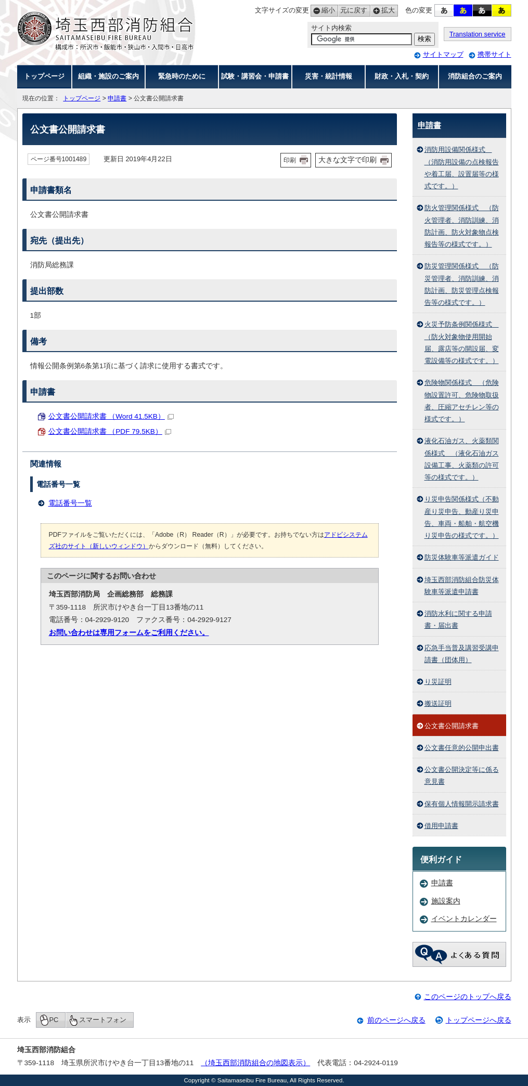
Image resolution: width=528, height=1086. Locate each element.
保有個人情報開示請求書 (461, 804)
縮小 (323, 10)
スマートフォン (102, 1020)
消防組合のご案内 (475, 76)
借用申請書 (441, 826)
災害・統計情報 (328, 76)
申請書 (117, 98)
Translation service (477, 34)
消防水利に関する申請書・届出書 (458, 619)
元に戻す (352, 10)
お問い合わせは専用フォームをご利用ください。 (129, 633)
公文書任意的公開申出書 (461, 748)
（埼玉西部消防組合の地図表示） (255, 1063)
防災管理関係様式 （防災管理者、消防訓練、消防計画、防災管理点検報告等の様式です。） (461, 284)
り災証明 (438, 682)
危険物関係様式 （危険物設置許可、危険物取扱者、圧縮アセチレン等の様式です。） (461, 401)
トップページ (44, 76)
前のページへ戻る (396, 1020)
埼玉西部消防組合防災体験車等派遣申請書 (461, 586)
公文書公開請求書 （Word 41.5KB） (111, 416)
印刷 (290, 160)
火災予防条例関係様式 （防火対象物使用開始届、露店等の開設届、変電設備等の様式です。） (461, 342)
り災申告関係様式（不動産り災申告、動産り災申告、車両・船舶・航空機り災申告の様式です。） (461, 517)
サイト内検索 (331, 28)
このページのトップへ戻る (467, 997)
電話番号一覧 (70, 503)
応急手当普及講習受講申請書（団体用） (461, 654)
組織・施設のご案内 (108, 76)
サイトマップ (443, 54)
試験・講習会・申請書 (255, 76)
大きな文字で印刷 (347, 160)
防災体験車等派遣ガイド (461, 557)
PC (54, 1020)
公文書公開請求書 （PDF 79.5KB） (109, 431)
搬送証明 (438, 703)
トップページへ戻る (478, 1020)
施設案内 (445, 901)
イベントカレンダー (464, 919)
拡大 (382, 10)
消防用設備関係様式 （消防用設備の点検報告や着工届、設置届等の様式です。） (461, 168)
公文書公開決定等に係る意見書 (461, 775)
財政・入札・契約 (402, 76)
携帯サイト (494, 54)
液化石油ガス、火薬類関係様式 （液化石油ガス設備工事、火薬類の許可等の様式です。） (461, 459)
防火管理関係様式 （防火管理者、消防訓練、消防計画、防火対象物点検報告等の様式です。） (461, 226)
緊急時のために (181, 76)
